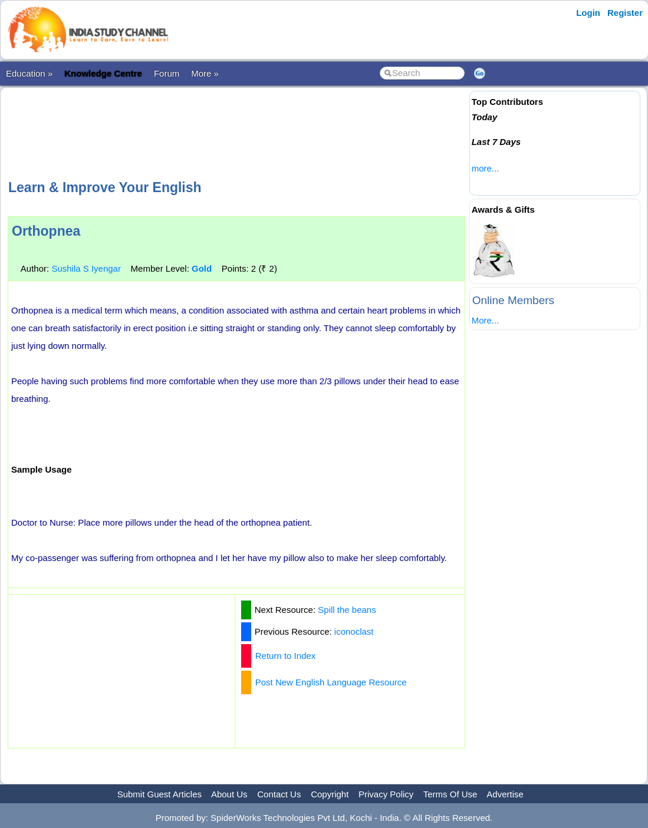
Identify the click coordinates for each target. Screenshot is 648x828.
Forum (166, 73)
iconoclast (354, 631)
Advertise (505, 794)
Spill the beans (347, 610)
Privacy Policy (385, 794)
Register (625, 13)
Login (588, 13)
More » (205, 73)
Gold (202, 268)
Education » (29, 73)
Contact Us (279, 794)
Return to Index (285, 656)
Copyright (329, 794)
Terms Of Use (450, 794)
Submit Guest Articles (159, 794)
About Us (229, 794)
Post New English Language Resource (331, 682)
